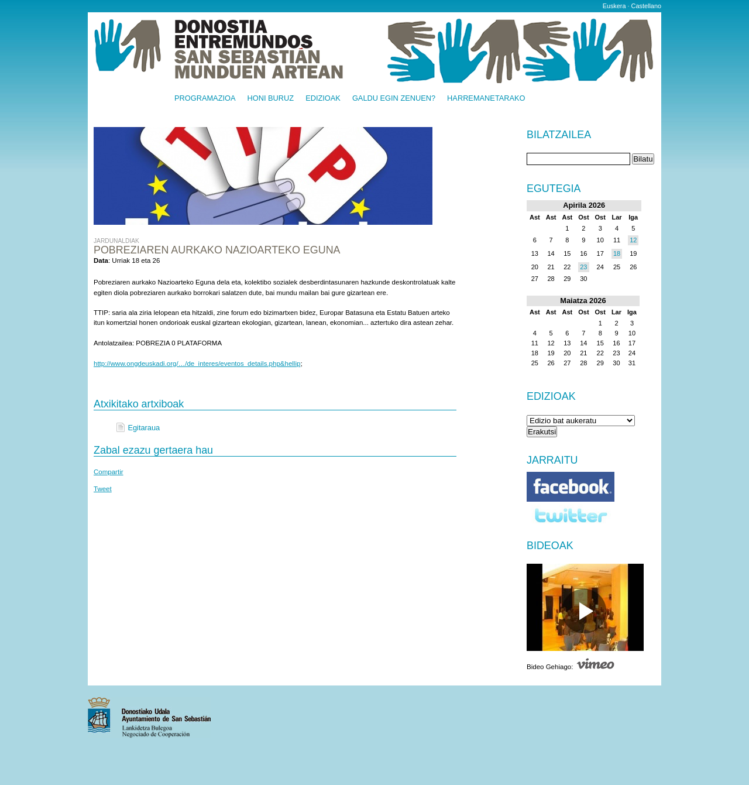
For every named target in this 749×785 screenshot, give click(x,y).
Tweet (103, 488)
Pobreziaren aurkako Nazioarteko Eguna (217, 250)
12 (633, 240)
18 (616, 253)
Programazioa (205, 98)
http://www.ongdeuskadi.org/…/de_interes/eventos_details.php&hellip (197, 363)
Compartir (108, 471)
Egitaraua (144, 427)
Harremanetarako (486, 98)
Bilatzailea (559, 135)
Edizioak (323, 98)
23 (583, 266)
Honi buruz (271, 98)
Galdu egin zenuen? (393, 98)
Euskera (614, 5)
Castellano (646, 5)
